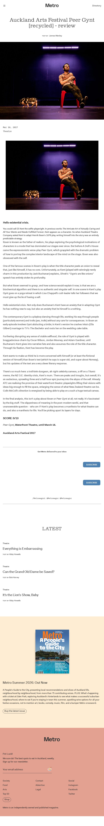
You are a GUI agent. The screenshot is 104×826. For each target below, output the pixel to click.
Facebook (73, 789)
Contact (39, 780)
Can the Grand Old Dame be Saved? (28, 572)
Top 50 (6, 793)
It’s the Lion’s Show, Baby (20, 595)
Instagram (73, 785)
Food (5, 785)
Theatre (7, 131)
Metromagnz (53, 498)
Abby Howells (12, 554)
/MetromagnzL (39, 498)
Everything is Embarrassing (22, 548)
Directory (96, 5)
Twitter (71, 793)
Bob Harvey (11, 577)
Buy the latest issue (14, 711)
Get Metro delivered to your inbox (52, 451)
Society (6, 780)
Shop (6, 799)
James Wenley (55, 35)
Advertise (40, 785)
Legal (38, 789)
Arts (5, 789)
